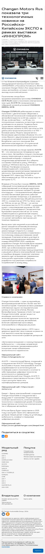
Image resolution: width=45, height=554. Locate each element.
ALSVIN (4, 464)
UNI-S (4, 456)
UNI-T (3, 479)
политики (6, 547)
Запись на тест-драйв (31, 459)
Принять (38, 550)
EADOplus (5, 466)
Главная (5, 39)
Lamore (4, 468)
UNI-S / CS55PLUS (8, 472)
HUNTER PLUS (6, 485)
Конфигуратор (29, 454)
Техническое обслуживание (7, 503)
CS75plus (5, 474)
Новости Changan (17, 39)
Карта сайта (28, 499)
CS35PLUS (5, 470)
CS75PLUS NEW (7, 460)
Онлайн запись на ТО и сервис (10, 499)
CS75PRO (5, 453)
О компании (32, 495)
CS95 (3, 476)
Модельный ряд (10, 449)
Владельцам (10, 495)
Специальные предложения (29, 452)
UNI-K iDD (5, 487)
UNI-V (4, 458)
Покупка (29, 448)
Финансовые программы (33, 456)
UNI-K (4, 483)
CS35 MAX (5, 462)
